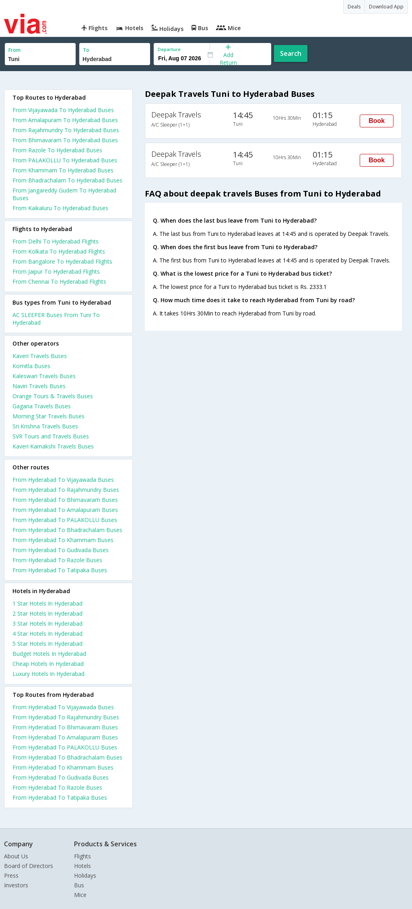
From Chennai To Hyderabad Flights (59, 281)
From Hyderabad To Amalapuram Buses (65, 510)
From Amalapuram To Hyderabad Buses (65, 120)
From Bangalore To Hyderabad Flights (62, 261)
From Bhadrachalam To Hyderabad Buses (67, 180)
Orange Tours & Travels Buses (52, 396)
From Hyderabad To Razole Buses (57, 560)
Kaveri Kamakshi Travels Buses (53, 446)
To (86, 50)
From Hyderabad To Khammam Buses (62, 540)
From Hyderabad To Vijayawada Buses (63, 479)
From (14, 50)
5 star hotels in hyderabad (47, 643)
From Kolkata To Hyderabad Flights (58, 251)
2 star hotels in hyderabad (47, 613)
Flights (82, 856)
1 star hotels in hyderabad (47, 603)
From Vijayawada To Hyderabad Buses (63, 110)
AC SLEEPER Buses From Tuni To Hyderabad (56, 318)
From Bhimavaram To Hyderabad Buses (65, 140)
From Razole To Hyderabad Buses (57, 150)
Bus (79, 885)
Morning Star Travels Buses (48, 416)
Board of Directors (28, 866)
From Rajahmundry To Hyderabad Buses (65, 130)
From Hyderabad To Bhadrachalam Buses (67, 530)
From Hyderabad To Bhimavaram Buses (65, 500)
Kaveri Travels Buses (39, 356)
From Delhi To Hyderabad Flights (55, 241)
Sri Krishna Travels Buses (45, 426)
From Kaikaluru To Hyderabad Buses (60, 208)
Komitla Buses (31, 366)
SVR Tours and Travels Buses (50, 436)
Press (11, 875)
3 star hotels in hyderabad (47, 623)
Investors (16, 885)
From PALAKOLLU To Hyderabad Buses (64, 160)
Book (377, 120)
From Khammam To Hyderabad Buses (62, 170)
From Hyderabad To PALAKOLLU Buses (64, 520)
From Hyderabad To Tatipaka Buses (59, 570)
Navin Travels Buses (39, 386)
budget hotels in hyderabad (49, 653)
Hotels (82, 866)
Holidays (85, 875)
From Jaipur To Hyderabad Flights (56, 271)
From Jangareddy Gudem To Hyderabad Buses (64, 194)
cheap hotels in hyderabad (48, 663)
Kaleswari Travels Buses (44, 376)
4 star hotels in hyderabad (47, 633)
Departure (169, 49)
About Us (16, 856)
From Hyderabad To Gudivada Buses (60, 550)
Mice (80, 895)
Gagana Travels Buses (41, 406)
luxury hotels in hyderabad (48, 674)
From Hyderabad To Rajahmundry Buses (65, 489)
